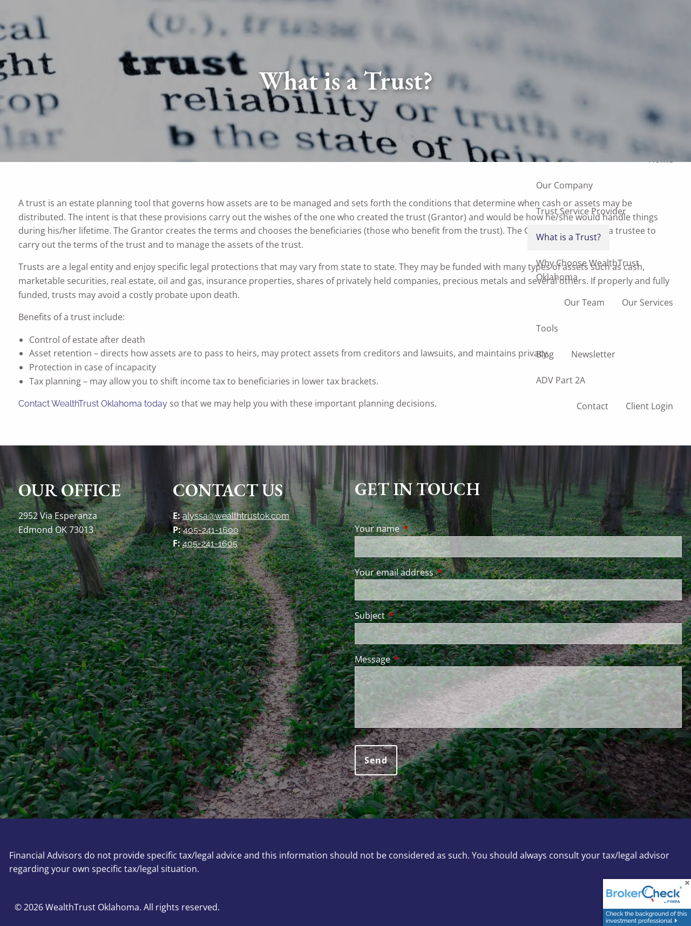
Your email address (437, 572)
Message (416, 659)
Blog (545, 354)
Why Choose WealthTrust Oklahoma (587, 270)
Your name (420, 529)
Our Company (564, 185)
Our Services (647, 302)
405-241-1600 (211, 530)
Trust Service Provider (581, 211)
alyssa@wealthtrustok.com (235, 516)
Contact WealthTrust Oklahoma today (92, 403)
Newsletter (593, 354)
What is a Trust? (568, 237)
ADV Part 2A (560, 380)
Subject (413, 615)
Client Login (649, 406)
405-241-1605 (210, 543)
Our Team (584, 302)
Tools (547, 328)
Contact (592, 406)
